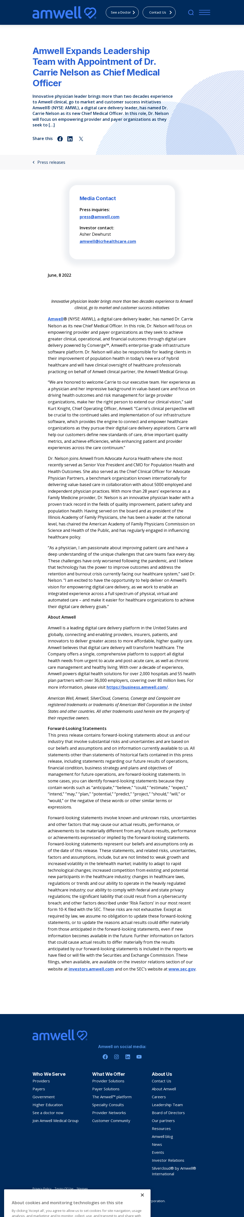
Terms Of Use (64, 1188)
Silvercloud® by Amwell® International (174, 1171)
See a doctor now (48, 1112)
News (157, 1144)
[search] (191, 12)
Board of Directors (168, 1112)
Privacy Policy (42, 1188)
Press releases (49, 162)
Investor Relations (168, 1160)
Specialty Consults (108, 1104)
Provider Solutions (108, 1080)
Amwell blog (162, 1136)
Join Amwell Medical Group (56, 1120)
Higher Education (48, 1104)
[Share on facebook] (60, 139)
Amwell (55, 319)
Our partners (163, 1120)
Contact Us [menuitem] (162, 12)
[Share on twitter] (81, 139)
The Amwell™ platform (112, 1096)
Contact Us (161, 1080)
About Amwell (164, 1088)
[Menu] (203, 12)
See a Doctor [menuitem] (124, 12)
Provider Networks (109, 1112)
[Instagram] (116, 1056)
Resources (161, 1128)
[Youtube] (139, 1056)
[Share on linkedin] (70, 139)
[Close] (142, 1202)
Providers (41, 1080)
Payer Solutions (106, 1088)
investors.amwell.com (91, 969)
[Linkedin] (127, 1056)
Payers (39, 1088)
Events (158, 1152)
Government (44, 1096)
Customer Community (111, 1120)
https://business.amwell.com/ (137, 687)
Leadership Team (167, 1104)
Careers (159, 1096)
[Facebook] (105, 1056)
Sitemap (82, 1188)
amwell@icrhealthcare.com (108, 241)
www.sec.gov (182, 969)
